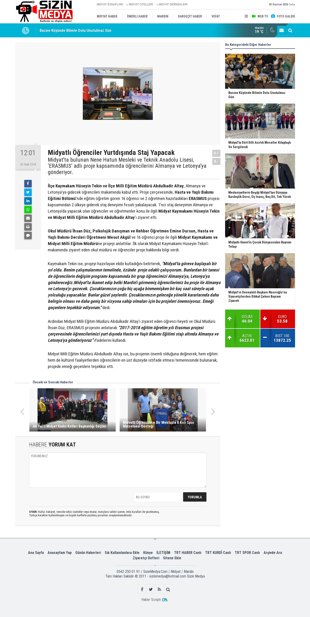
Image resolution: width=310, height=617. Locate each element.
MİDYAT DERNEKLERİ (173, 4)
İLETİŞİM (163, 552)
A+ (216, 153)
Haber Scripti (151, 599)
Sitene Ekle (172, 558)
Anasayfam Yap (60, 552)
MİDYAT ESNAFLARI (110, 4)
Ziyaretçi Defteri (146, 558)
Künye (148, 552)
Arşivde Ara (273, 552)
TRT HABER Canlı (187, 552)
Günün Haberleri (88, 552)
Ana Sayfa (36, 552)
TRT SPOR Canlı (247, 552)
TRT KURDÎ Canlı (218, 552)
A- (216, 161)
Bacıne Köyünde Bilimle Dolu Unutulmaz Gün (75, 30)
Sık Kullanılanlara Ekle (122, 552)
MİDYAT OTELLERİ (141, 4)
